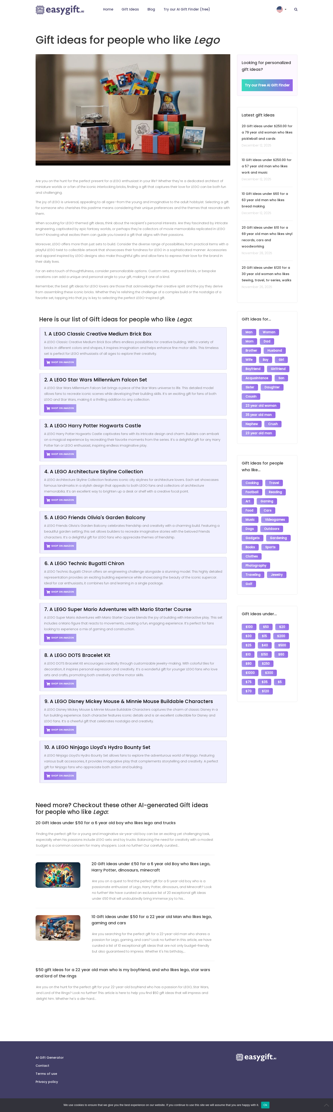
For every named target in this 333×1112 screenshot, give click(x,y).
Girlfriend (278, 369)
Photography (255, 566)
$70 (248, 691)
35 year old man (258, 415)
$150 (264, 654)
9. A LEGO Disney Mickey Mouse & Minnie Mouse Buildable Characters (128, 701)
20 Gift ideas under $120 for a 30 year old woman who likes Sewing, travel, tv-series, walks (266, 273)
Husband (274, 350)
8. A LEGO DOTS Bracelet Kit (77, 655)
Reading (275, 492)
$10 (248, 654)
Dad (267, 341)
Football (251, 492)
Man (248, 332)
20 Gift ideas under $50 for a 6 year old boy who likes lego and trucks (106, 823)
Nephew (251, 424)
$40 (265, 645)
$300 (269, 673)
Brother (251, 350)
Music (250, 520)
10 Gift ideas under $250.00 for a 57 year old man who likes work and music (267, 166)
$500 (282, 645)
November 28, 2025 (257, 253)
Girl (281, 360)
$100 (249, 627)
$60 (281, 654)
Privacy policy (47, 1082)
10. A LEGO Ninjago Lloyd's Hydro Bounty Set (97, 747)
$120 (265, 691)
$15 (264, 636)
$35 (264, 682)
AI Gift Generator (50, 1057)
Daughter (272, 387)
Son (281, 378)
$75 (248, 682)
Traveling (252, 575)
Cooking (252, 483)
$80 (248, 664)
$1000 (250, 673)
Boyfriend (252, 369)
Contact (42, 1065)
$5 (280, 682)
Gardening (278, 538)
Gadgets (252, 538)
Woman (269, 332)
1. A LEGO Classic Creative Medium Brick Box (98, 334)
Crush (273, 424)
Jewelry (277, 575)
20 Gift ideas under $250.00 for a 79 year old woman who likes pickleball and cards (267, 132)
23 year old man (258, 433)
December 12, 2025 (256, 145)
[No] (327, 1105)
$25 (248, 645)
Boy (265, 360)
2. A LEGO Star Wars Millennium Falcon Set (95, 379)
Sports (270, 547)
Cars (267, 510)
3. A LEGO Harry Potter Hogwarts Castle (92, 425)
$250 (266, 664)
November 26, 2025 (257, 287)
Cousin (250, 396)
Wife (248, 360)
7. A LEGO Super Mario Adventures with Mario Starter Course (117, 609)
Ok (265, 1105)
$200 (281, 636)
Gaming (266, 501)
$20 (282, 627)
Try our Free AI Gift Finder (267, 85)
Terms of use (46, 1073)
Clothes (251, 556)
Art (247, 501)
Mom (249, 341)
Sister (249, 387)
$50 (266, 627)
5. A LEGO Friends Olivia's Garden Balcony (94, 517)
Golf (248, 584)
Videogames (275, 520)
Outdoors (271, 529)
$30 (248, 636)
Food (249, 510)
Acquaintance (256, 378)
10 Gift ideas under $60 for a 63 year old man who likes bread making (265, 200)
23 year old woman (260, 406)
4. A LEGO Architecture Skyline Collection (93, 471)
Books (250, 547)
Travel (274, 483)
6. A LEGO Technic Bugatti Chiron (84, 563)
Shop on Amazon (60, 362)
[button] (282, 9)
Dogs (249, 529)
